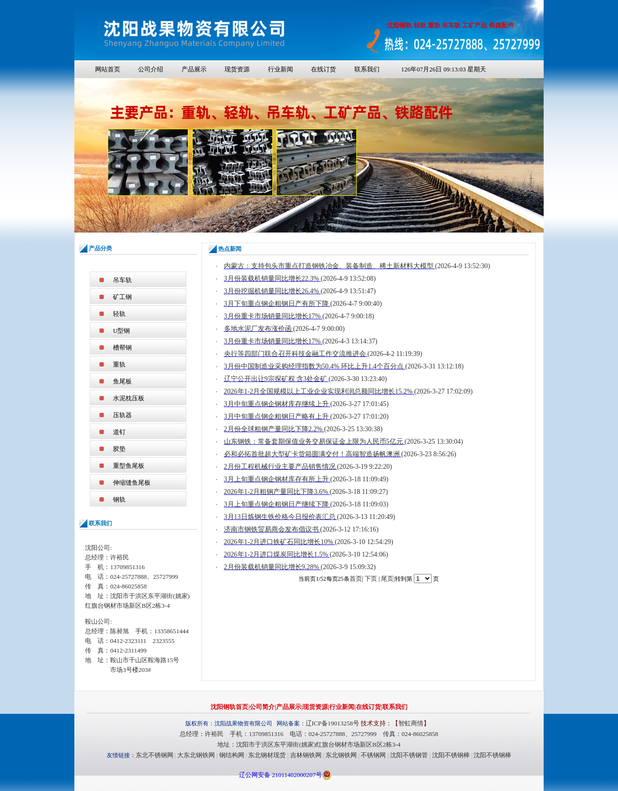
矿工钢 (122, 296)
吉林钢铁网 (306, 755)
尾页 (387, 578)
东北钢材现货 (267, 755)
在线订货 (323, 69)
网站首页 (107, 69)
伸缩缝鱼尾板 (132, 482)
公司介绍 (150, 69)
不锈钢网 (373, 755)
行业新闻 (280, 69)
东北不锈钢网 (154, 755)
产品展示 (194, 69)
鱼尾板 (122, 381)
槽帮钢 (122, 347)
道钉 (119, 432)
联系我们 (366, 69)
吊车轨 (122, 280)
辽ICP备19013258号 (332, 723)
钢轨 (119, 499)
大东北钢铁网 (196, 755)
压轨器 (122, 415)
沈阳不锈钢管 (409, 755)
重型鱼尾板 (128, 465)
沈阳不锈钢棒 (451, 755)
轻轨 (119, 313)
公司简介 (262, 706)
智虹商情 (410, 723)
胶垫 (119, 448)
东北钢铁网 (341, 755)
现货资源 (237, 69)
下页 (371, 578)
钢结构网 (231, 755)
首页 (356, 578)
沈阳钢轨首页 (229, 706)
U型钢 (121, 330)
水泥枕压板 (128, 398)
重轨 (119, 364)
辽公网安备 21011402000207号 (280, 774)
